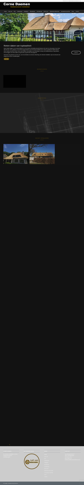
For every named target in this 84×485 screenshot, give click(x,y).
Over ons (46, 456)
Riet (45, 458)
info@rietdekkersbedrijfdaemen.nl (74, 0)
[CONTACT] (77, 52)
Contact (45, 476)
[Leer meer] (4, 59)
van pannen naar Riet (48, 472)
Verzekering (46, 466)
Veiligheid (46, 462)
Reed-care (46, 468)
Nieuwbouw (46, 464)
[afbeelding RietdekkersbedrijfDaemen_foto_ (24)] (16, 154)
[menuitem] (5, 11)
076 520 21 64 (65, 0)
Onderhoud (46, 460)
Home (45, 454)
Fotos (45, 474)
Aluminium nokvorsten (48, 470)
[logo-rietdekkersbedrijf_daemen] (17, 6)
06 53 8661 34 (68, 458)
